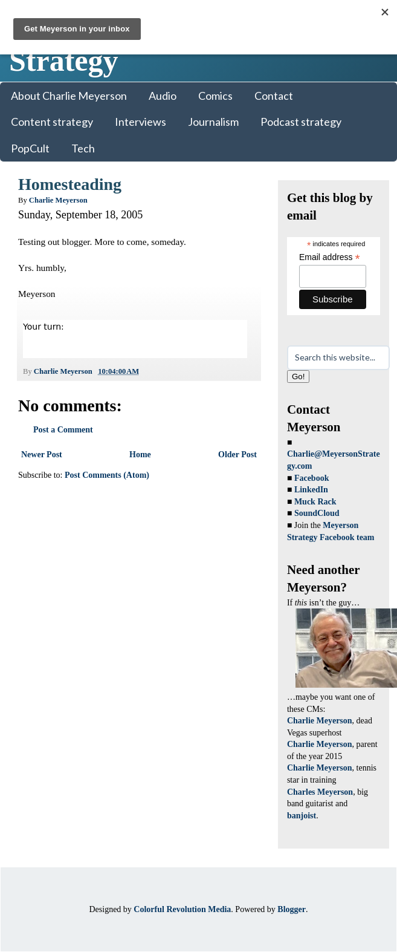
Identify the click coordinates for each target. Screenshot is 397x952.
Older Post (237, 454)
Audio (162, 95)
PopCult (30, 148)
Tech (83, 148)
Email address (329, 257)
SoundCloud (317, 513)
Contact (273, 95)
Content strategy (52, 121)
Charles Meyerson (320, 792)
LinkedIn (311, 489)
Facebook (311, 478)
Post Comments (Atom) (107, 475)
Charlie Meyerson (319, 720)
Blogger (291, 909)
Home (140, 454)
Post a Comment (63, 429)
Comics (215, 95)
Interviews (140, 121)
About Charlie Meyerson (69, 95)
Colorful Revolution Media (182, 909)
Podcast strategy (300, 121)
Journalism (213, 121)
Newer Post (41, 454)
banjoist (301, 815)
